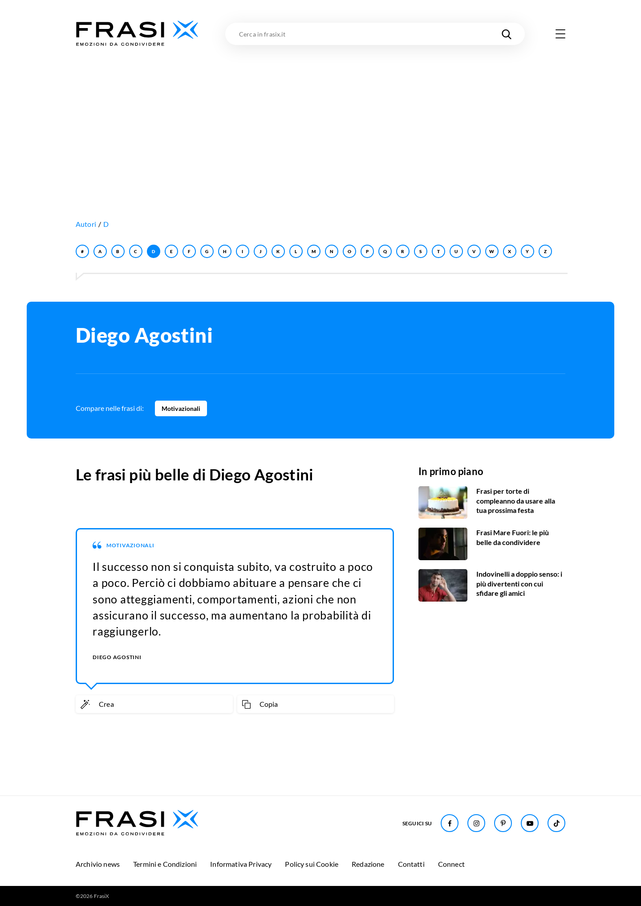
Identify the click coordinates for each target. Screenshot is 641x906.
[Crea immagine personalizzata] (154, 704)
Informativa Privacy (241, 864)
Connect (451, 864)
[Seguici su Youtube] (530, 823)
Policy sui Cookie (311, 864)
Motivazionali (181, 408)
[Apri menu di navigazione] (560, 34)
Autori (86, 224)
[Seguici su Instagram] (476, 823)
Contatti (411, 864)
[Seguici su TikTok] (556, 823)
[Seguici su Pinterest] (503, 823)
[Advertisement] (320, 114)
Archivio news (98, 864)
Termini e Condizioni (165, 864)
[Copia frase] (315, 704)
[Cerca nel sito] (506, 34)
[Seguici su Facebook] (449, 823)
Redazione (368, 864)
